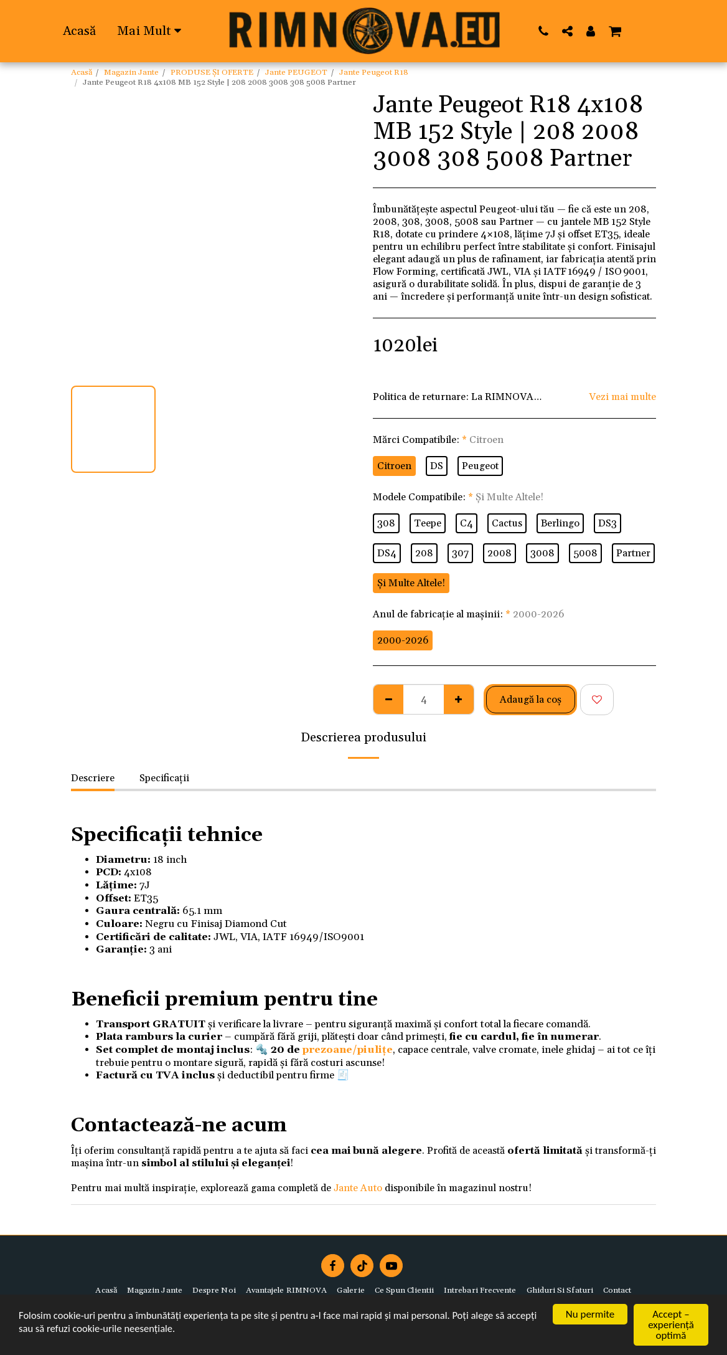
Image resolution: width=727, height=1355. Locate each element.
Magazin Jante (131, 72)
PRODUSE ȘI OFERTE (212, 72)
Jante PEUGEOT (296, 72)
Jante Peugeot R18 (373, 72)
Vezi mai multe (622, 397)
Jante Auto (358, 1188)
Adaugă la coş (530, 699)
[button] (544, 30)
